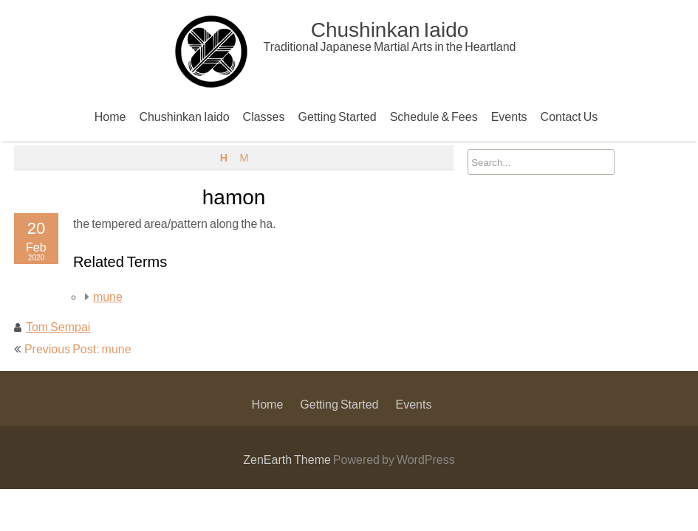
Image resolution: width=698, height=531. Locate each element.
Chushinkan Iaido (184, 116)
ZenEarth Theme (288, 459)
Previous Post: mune (77, 348)
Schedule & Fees (434, 116)
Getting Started (337, 116)
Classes (264, 116)
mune (108, 296)
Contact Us (569, 116)
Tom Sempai (58, 326)
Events (509, 116)
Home (110, 116)
